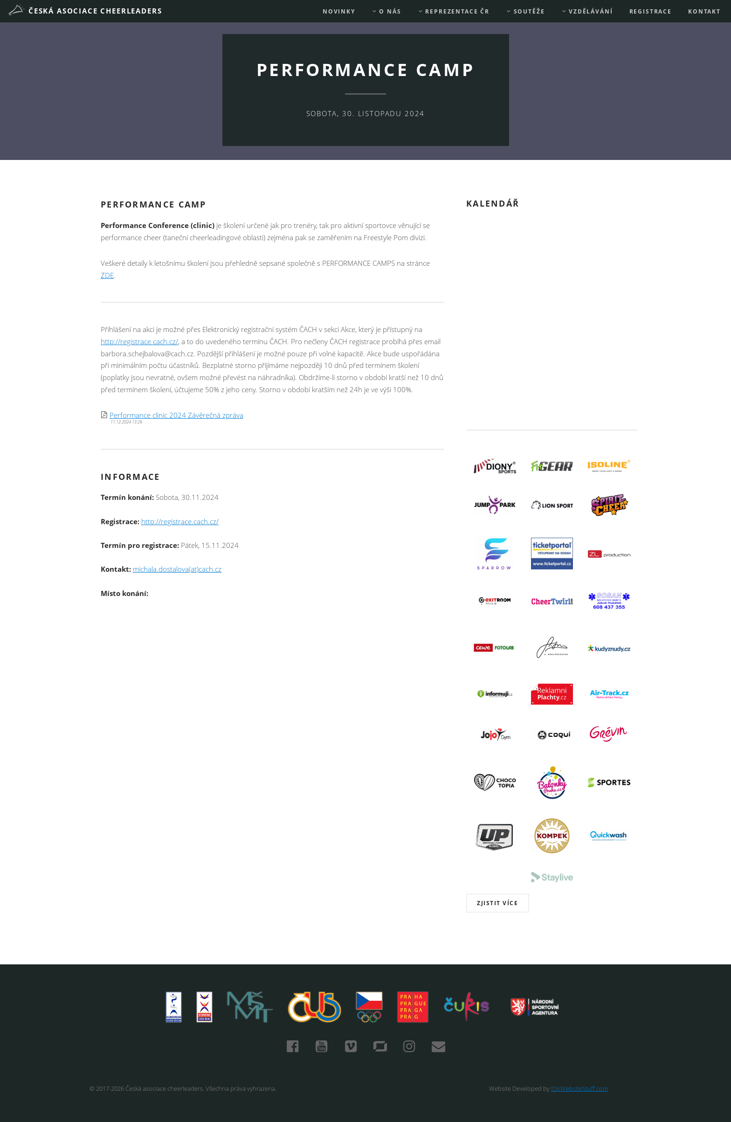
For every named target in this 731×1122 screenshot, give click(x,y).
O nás (386, 11)
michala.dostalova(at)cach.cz (177, 569)
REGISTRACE (650, 11)
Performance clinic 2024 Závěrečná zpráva (176, 415)
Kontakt (704, 11)
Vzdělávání (587, 11)
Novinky (339, 11)
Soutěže (525, 11)
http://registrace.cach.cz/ (139, 341)
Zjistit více (497, 903)
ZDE (107, 275)
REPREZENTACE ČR (454, 11)
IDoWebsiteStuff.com (579, 1088)
